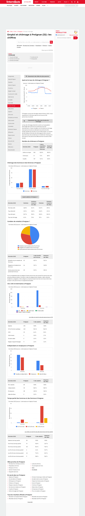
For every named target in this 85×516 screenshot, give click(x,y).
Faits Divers (23, 5)
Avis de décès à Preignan (15, 479)
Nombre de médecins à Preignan (17, 487)
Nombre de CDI (34, 57)
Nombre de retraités (14, 60)
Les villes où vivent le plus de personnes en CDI (41, 317)
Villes (43, 5)
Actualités (27, 2)
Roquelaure (38, 45)
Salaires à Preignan (13, 477)
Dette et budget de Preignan (16, 491)
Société (16, 5)
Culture (44, 2)
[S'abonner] (67, 37)
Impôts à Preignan (13, 489)
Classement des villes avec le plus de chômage (38, 121)
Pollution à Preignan (14, 483)
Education (31, 5)
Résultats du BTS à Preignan (39, 498)
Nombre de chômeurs (14, 58)
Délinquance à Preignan (15, 481)
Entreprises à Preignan (37, 489)
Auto (59, 2)
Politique (9, 5)
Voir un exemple (73, 35)
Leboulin (34, 463)
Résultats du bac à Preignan (16, 498)
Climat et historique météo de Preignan (42, 477)
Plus (66, 2)
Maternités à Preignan (37, 487)
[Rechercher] (71, 5)
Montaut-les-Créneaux (28, 45)
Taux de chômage (14, 57)
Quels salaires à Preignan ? (30, 197)
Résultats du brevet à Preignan (39, 496)
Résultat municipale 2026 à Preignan (18, 496)
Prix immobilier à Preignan (38, 491)
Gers (15, 31)
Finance (52, 2)
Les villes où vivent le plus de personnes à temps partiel (39, 431)
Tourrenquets (35, 465)
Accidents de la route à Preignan (40, 479)
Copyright (30, 502)
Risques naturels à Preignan (16, 485)
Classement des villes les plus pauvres (38, 76)
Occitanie (34, 469)
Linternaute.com (60, 35)
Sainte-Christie (12, 469)
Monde (38, 5)
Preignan (20, 31)
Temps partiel (34, 58)
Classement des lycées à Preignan (40, 481)
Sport (36, 2)
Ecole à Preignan (36, 483)
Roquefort (11, 471)
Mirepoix (45, 45)
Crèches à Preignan (37, 485)
